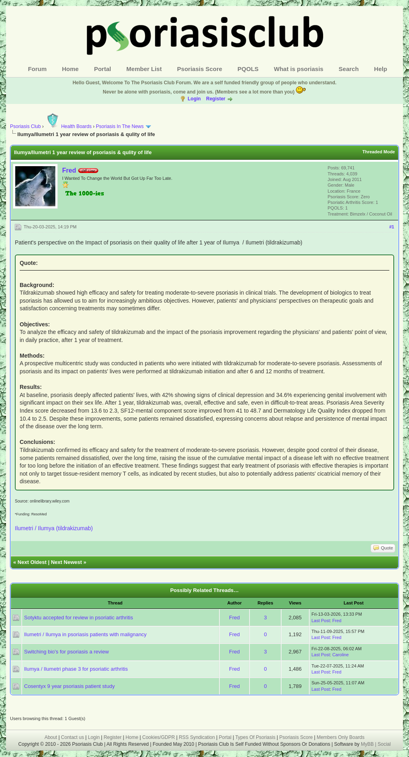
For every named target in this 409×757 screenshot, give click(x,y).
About (51, 737)
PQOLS (248, 68)
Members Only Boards (340, 737)
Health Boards (68, 126)
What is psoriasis (298, 68)
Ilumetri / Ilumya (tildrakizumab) (54, 528)
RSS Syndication (197, 737)
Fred (69, 170)
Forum (37, 68)
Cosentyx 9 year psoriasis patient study (69, 686)
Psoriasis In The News (120, 126)
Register (215, 99)
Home (70, 68)
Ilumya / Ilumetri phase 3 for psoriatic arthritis (76, 669)
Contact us (72, 737)
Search (349, 68)
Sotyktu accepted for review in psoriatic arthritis (78, 618)
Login (194, 99)
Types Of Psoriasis (255, 737)
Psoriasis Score (200, 68)
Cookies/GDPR (158, 737)
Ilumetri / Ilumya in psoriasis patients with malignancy (85, 634)
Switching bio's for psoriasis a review (66, 652)
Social (384, 744)
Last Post (321, 620)
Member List (144, 68)
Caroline (340, 654)
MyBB (368, 744)
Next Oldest (32, 562)
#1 (391, 226)
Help (380, 68)
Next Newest (66, 562)
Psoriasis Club (25, 126)
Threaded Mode (378, 151)
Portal (102, 68)
